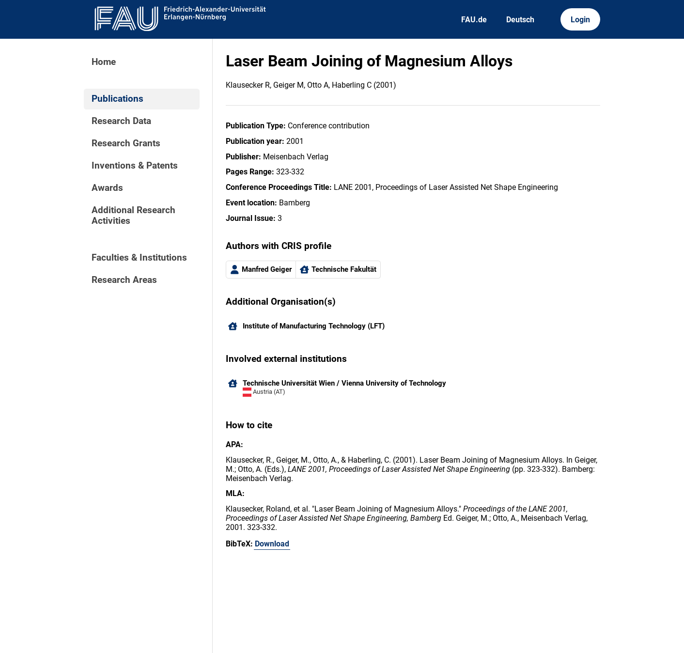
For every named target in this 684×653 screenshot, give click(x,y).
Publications (117, 98)
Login (580, 19)
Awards (107, 188)
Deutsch (520, 19)
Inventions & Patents (135, 165)
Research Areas (124, 280)
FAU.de (474, 19)
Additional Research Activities (133, 215)
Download (272, 543)
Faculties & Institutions (139, 257)
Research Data (121, 121)
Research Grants (126, 143)
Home (104, 62)
